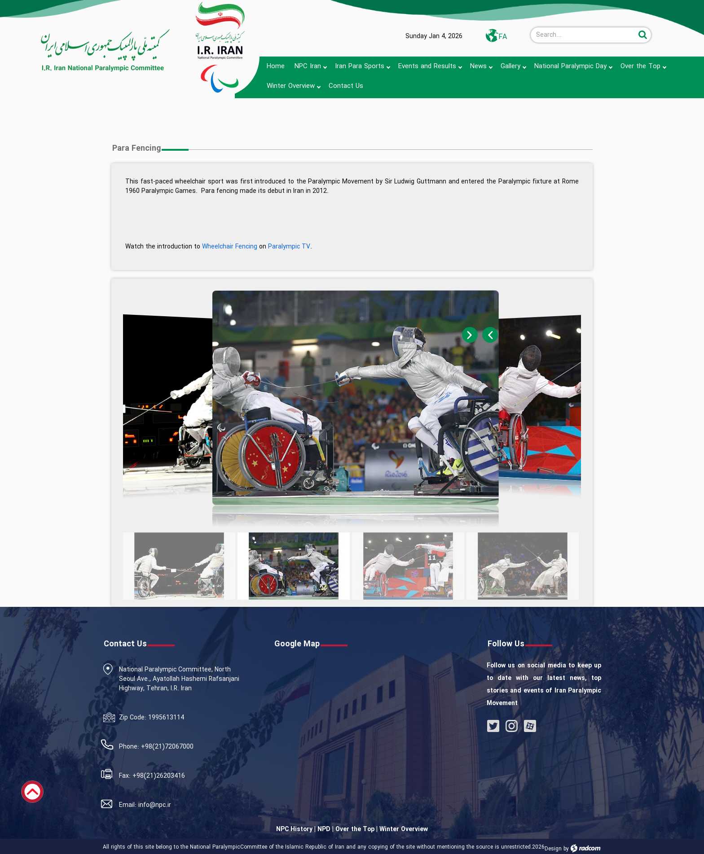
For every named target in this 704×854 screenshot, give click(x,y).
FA (502, 37)
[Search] (583, 35)
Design (553, 849)
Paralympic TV (289, 247)
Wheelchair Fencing (229, 247)
